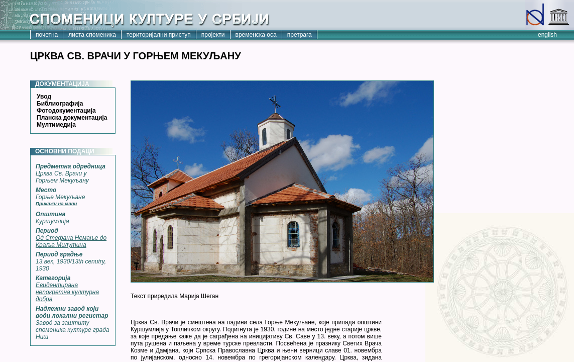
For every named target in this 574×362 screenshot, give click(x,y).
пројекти (213, 34)
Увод (44, 96)
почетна (47, 34)
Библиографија (60, 103)
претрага (299, 34)
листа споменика (92, 34)
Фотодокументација (66, 110)
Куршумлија (52, 221)
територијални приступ (159, 34)
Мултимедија (56, 124)
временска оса (256, 34)
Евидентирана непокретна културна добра (67, 292)
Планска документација (72, 117)
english (547, 34)
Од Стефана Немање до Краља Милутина (71, 241)
